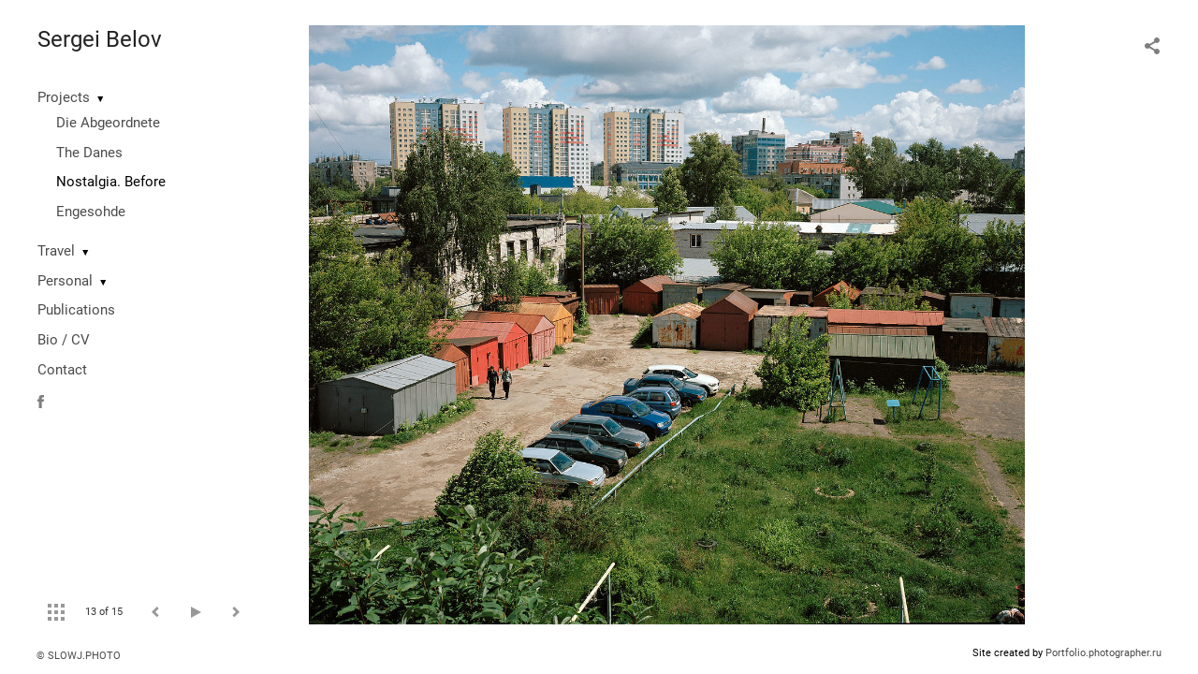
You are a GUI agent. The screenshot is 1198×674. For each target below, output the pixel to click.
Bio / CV (63, 339)
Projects (63, 97)
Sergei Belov (99, 39)
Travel (56, 250)
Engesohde (90, 211)
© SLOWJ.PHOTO (79, 656)
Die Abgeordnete (108, 122)
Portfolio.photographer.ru (1103, 653)
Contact (62, 369)
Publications (76, 309)
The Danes (89, 152)
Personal (65, 280)
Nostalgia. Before (111, 181)
